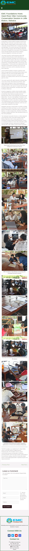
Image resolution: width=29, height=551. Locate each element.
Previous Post (5, 464)
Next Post (24, 464)
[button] (2, 8)
